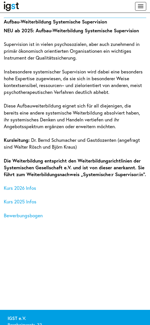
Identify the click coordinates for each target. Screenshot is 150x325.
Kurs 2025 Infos (21, 201)
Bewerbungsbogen (23, 215)
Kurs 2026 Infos (20, 188)
